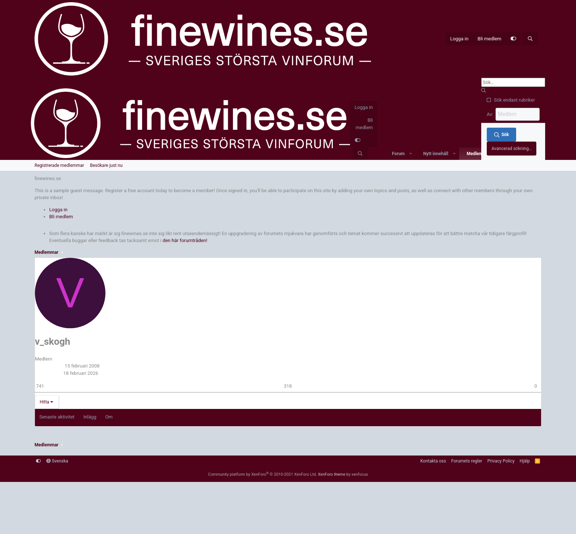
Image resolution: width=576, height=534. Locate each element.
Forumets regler (466, 460)
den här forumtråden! (185, 240)
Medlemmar (478, 153)
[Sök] (530, 38)
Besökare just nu (106, 165)
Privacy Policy (501, 460)
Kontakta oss (433, 460)
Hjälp (525, 460)
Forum (398, 153)
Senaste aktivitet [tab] (57, 416)
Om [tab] (108, 416)
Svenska (57, 460)
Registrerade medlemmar (59, 165)
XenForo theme (332, 473)
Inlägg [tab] (90, 416)
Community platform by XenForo (262, 473)
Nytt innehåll (435, 153)
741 (40, 385)
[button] (411, 153)
